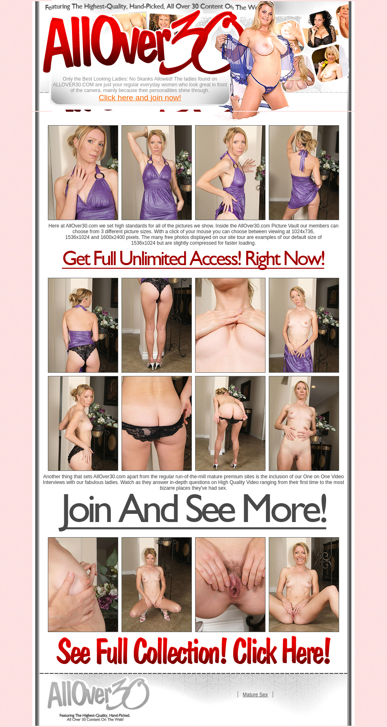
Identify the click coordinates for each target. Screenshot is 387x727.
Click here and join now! (140, 97)
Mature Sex (255, 695)
